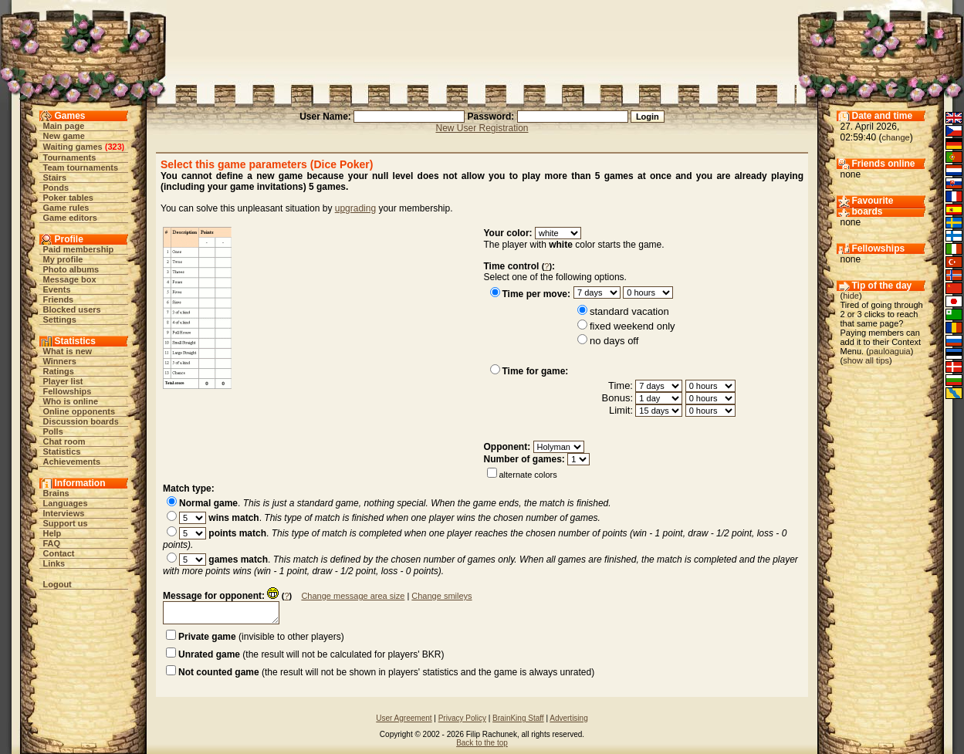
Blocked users (72, 309)
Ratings (58, 371)
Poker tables (68, 197)
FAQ (52, 543)
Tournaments (69, 157)
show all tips (866, 360)
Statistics (62, 451)
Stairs (55, 177)
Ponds (56, 187)
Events (57, 289)
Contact (59, 553)
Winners (59, 361)
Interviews (64, 513)
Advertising (568, 718)
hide (851, 295)
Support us (65, 523)
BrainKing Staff (518, 718)
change (896, 137)
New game (64, 135)
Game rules (66, 207)
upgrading (355, 208)
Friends (58, 299)
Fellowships (67, 391)
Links (54, 563)
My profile (63, 259)
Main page (64, 125)
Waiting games (73, 146)
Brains (56, 493)
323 (114, 146)
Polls (53, 431)
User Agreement (403, 718)
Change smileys (441, 595)
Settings (59, 319)
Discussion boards (81, 421)
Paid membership (78, 249)
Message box (69, 279)
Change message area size (352, 595)
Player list (63, 381)
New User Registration (481, 128)
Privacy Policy (462, 718)
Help (52, 533)
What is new (68, 351)
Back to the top (482, 743)
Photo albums (71, 269)
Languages (65, 503)
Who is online (71, 401)
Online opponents (79, 411)
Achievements (72, 461)
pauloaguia (890, 351)
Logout (57, 584)
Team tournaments (81, 167)
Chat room (64, 441)
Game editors (70, 217)
